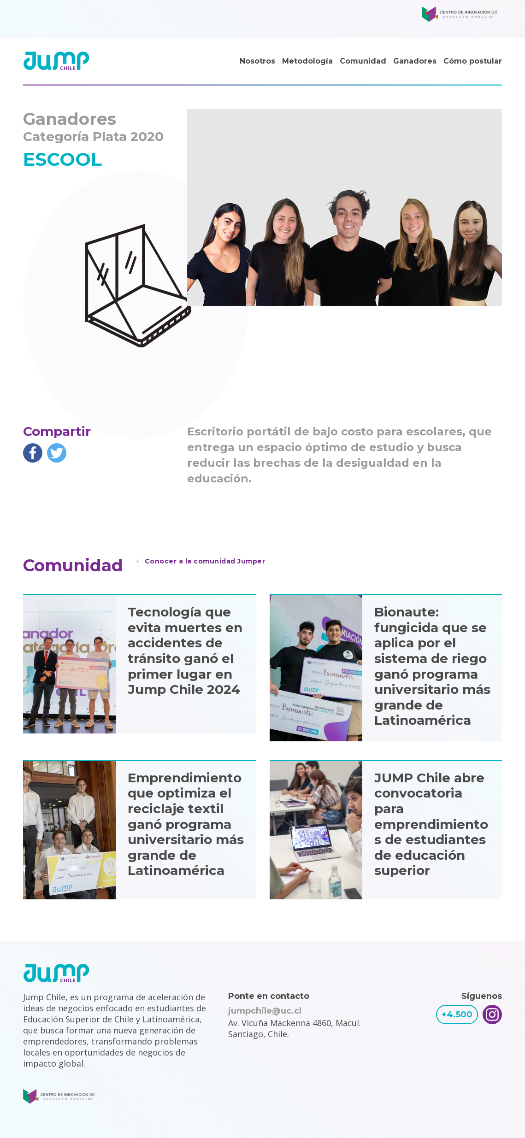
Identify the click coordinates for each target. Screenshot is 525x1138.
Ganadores (415, 61)
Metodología (307, 61)
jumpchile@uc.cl (264, 1011)
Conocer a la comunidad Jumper (205, 561)
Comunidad (363, 61)
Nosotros (257, 61)
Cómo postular (472, 61)
